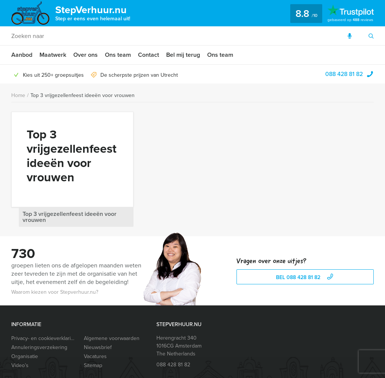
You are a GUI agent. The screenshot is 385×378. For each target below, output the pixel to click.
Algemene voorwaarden (111, 316)
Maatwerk (52, 54)
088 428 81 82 (344, 74)
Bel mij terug (183, 54)
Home (18, 95)
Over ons (85, 54)
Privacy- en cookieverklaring (44, 316)
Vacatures (95, 335)
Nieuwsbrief (98, 325)
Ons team (118, 54)
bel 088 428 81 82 (305, 255)
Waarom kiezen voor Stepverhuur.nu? (54, 270)
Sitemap (93, 344)
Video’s (20, 344)
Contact (148, 54)
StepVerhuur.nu (92, 12)
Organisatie (24, 335)
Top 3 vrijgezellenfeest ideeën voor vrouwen (82, 95)
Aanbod (21, 54)
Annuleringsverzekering (39, 325)
